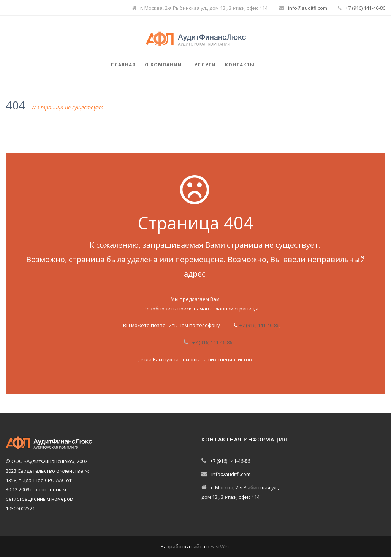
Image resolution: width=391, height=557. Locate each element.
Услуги (205, 65)
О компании (163, 65)
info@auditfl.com (307, 8)
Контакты (240, 65)
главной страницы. (237, 308)
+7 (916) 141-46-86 (365, 8)
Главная (123, 65)
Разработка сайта (183, 546)
